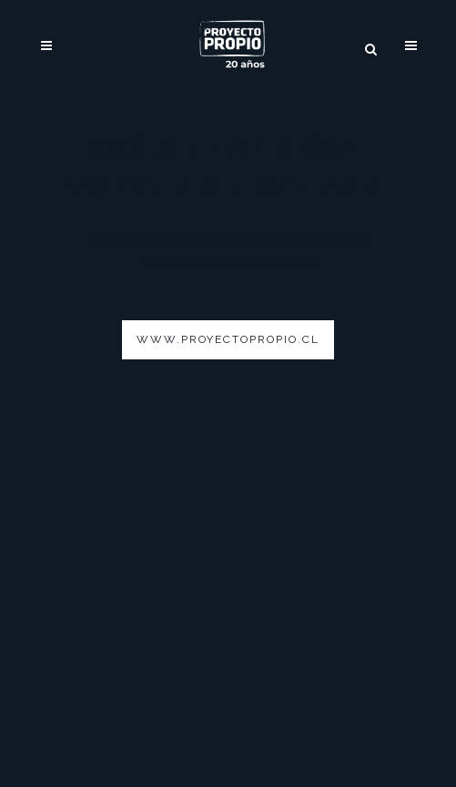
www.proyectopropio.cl (228, 339)
